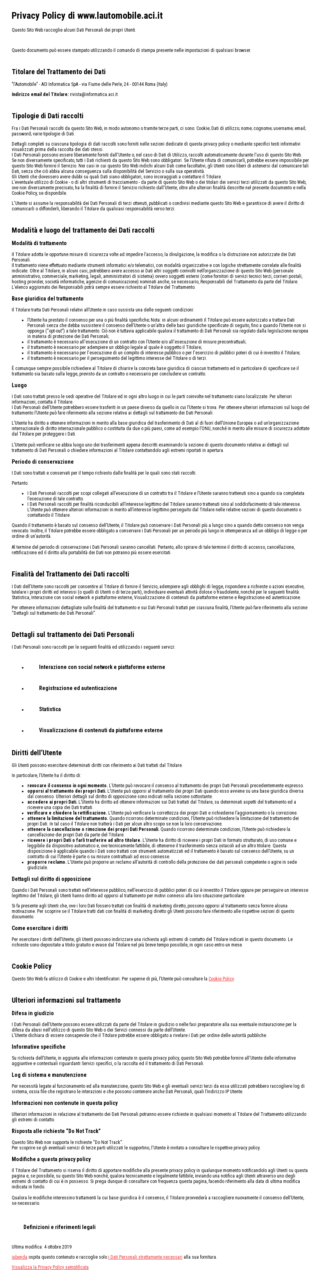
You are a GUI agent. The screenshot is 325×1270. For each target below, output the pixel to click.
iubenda (19, 1257)
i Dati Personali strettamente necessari (145, 1257)
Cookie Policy (221, 979)
